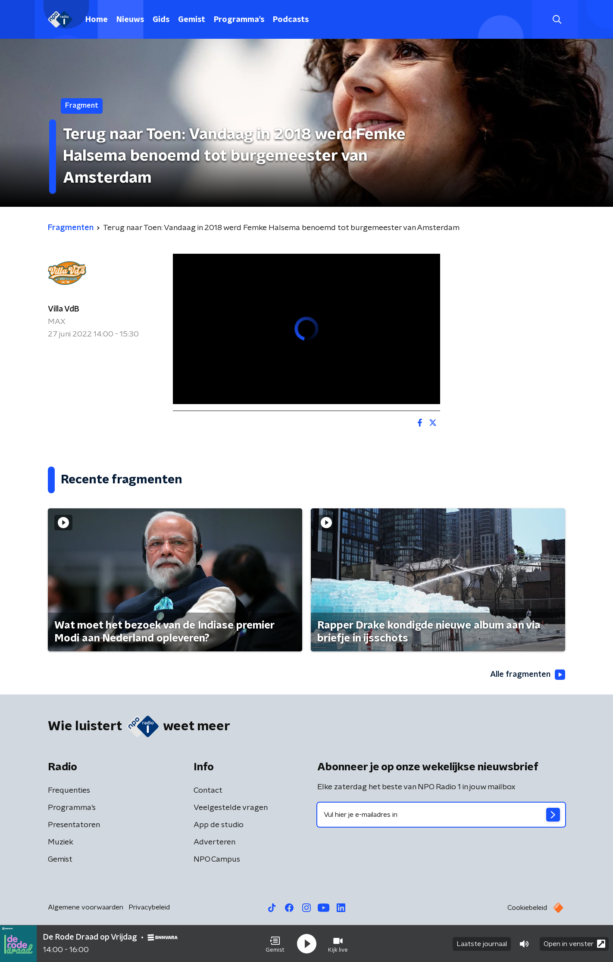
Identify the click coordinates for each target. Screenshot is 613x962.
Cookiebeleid (527, 907)
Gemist (191, 20)
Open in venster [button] (574, 944)
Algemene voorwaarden (85, 907)
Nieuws (130, 20)
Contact (208, 790)
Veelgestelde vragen (231, 808)
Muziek (60, 842)
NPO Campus (217, 859)
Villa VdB (63, 309)
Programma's (239, 20)
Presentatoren (74, 825)
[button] (275, 944)
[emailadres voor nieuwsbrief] (441, 815)
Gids (161, 20)
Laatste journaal (482, 943)
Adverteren (214, 842)
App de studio (219, 825)
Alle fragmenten (527, 674)
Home (96, 20)
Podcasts (291, 20)
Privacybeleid (149, 907)
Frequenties (69, 790)
